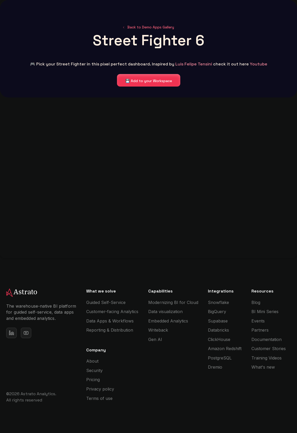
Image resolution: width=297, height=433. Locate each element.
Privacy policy (100, 389)
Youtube (258, 64)
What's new (263, 367)
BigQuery (217, 311)
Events (258, 321)
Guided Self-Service (106, 302)
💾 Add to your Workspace (148, 80)
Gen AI (155, 339)
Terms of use (99, 398)
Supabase (218, 321)
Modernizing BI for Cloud (173, 302)
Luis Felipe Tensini (193, 64)
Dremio (215, 367)
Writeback (158, 330)
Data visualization (165, 311)
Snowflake (218, 302)
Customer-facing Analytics (112, 311)
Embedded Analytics (168, 321)
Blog (255, 302)
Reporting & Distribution (109, 330)
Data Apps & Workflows (110, 321)
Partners (260, 330)
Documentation (266, 339)
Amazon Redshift (225, 348)
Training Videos (266, 358)
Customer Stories (268, 348)
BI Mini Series (265, 311)
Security (94, 370)
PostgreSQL (220, 358)
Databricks (218, 330)
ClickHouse (219, 339)
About (92, 361)
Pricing (93, 379)
